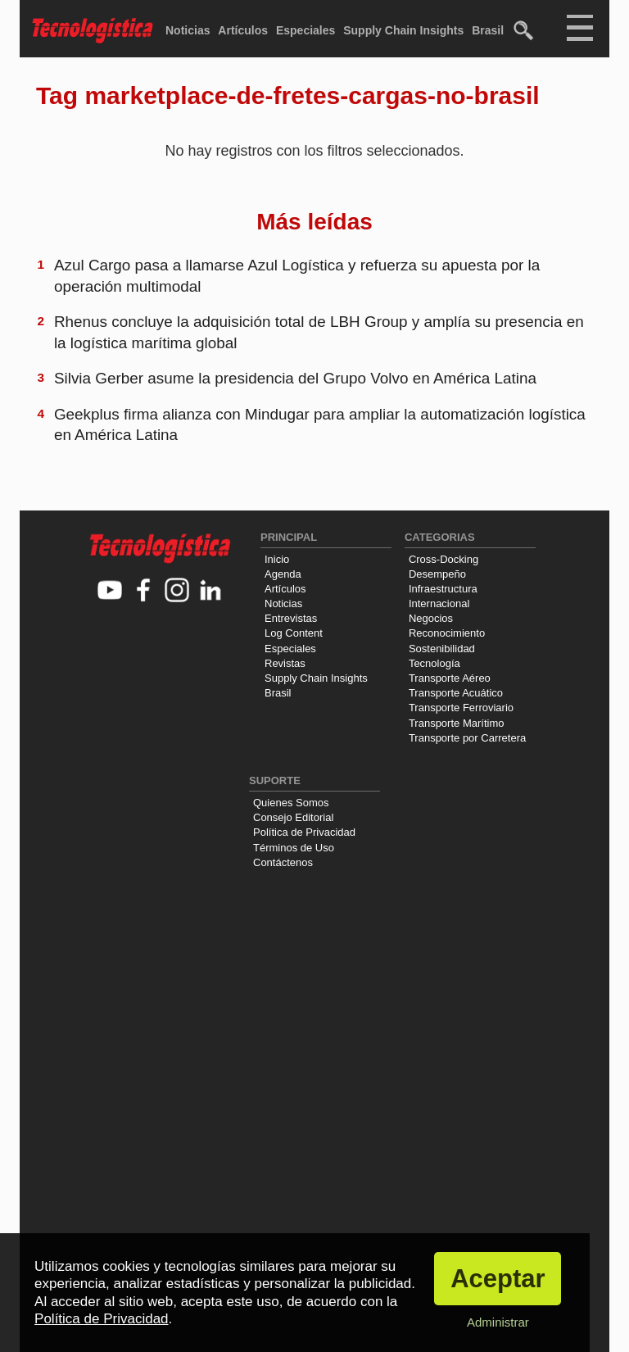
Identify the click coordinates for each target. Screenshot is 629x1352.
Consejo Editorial (293, 817)
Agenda (283, 574)
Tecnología (434, 663)
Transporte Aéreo (450, 678)
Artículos (243, 30)
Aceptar (497, 1278)
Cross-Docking (443, 559)
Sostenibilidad (442, 648)
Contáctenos (283, 862)
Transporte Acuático (456, 693)
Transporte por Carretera (467, 738)
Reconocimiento (447, 633)
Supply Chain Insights (403, 30)
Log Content (294, 633)
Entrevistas (291, 618)
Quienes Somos (291, 802)
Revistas (285, 663)
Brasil (488, 30)
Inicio (277, 559)
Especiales (305, 30)
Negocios (431, 618)
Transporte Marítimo (457, 723)
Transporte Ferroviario (461, 707)
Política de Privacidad (304, 832)
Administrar (498, 1322)
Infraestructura (443, 589)
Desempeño (437, 574)
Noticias (187, 30)
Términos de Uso (293, 848)
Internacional (439, 603)
